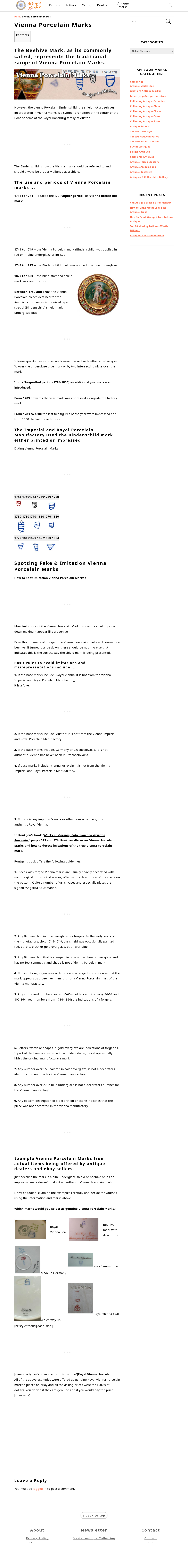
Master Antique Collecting (94, 1538)
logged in (39, 1489)
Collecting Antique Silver (145, 121)
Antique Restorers (141, 172)
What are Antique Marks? (145, 91)
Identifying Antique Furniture (148, 96)
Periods (54, 5)
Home (17, 16)
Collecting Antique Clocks (145, 111)
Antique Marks (123, 5)
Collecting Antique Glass (145, 106)
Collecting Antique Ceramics (147, 101)
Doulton (103, 5)
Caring (86, 5)
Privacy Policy (37, 1538)
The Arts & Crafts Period (145, 141)
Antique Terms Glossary (144, 162)
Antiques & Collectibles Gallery (149, 177)
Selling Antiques (140, 151)
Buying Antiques (140, 146)
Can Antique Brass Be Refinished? (150, 202)
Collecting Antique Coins (145, 116)
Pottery (71, 5)
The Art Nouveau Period (144, 136)
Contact (150, 1538)
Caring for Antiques (142, 156)
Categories (136, 81)
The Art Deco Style (141, 131)
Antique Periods (140, 126)
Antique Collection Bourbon (147, 235)
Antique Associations (143, 166)
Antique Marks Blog (142, 86)
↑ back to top (94, 1515)
